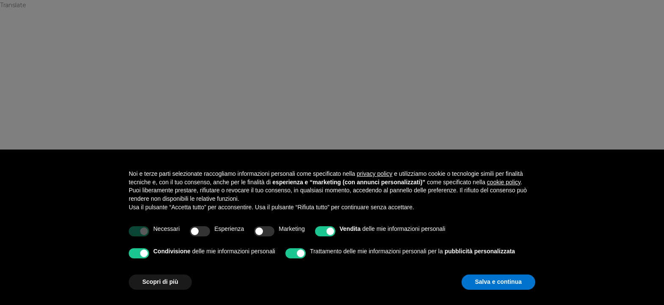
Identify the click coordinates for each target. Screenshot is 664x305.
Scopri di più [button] (160, 281)
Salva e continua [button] (498, 281)
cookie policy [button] (503, 182)
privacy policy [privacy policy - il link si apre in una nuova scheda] (375, 173)
